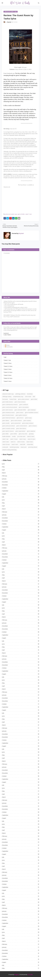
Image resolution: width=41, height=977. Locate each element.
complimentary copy (18, 396)
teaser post (23, 447)
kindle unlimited (6, 436)
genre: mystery (27, 420)
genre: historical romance (8, 418)
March (20, 473)
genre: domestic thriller (20, 410)
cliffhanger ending (6, 396)
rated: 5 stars (8, 381)
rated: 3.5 (13, 442)
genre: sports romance (8, 431)
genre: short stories (21, 428)
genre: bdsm (34, 399)
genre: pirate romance (27, 423)
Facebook (6, 333)
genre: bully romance (7, 402)
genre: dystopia (31, 410)
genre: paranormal (15, 423)
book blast (29, 394)
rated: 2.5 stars (8, 366)
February (20, 476)
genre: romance (33, 426)
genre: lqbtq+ (5, 420)
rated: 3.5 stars (8, 372)
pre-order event (21, 436)
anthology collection (20, 394)
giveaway (31, 434)
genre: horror (20, 418)
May (20, 467)
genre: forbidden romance (31, 412)
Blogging (16, 974)
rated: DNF (22, 444)
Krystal (9, 22)
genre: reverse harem (21, 426)
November (20, 485)
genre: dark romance (7, 410)
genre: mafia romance (16, 420)
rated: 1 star (28, 214)
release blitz (30, 444)
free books (5, 399)
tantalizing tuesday (14, 447)
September (20, 491)
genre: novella (5, 423)
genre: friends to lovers (8, 415)
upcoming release (32, 447)
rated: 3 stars (8, 369)
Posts (7, 345)
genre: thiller (5, 434)
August (20, 494)
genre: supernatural (20, 431)
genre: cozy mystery (24, 407)
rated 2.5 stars (30, 436)
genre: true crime (23, 434)
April (20, 470)
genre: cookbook (23, 404)
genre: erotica (19, 412)
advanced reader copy (11, 214)
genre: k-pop (28, 418)
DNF (5, 357)
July (20, 497)
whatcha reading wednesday (9, 449)
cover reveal (28, 396)
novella (14, 436)
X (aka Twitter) (7, 335)
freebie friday (13, 399)
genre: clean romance (20, 402)
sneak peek (5, 447)
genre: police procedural (8, 426)
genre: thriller (21, 214)
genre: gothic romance (21, 415)
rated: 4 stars (8, 375)
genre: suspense (31, 431)
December (20, 482)
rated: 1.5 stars (14, 439)
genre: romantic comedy (8, 428)
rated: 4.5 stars (8, 378)
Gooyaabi (30, 974)
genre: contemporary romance (10, 404)
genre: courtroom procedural (9, 407)
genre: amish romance (23, 399)
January (20, 479)
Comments (9, 347)
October (20, 488)
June (20, 464)
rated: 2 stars (8, 363)
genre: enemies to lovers (8, 412)
